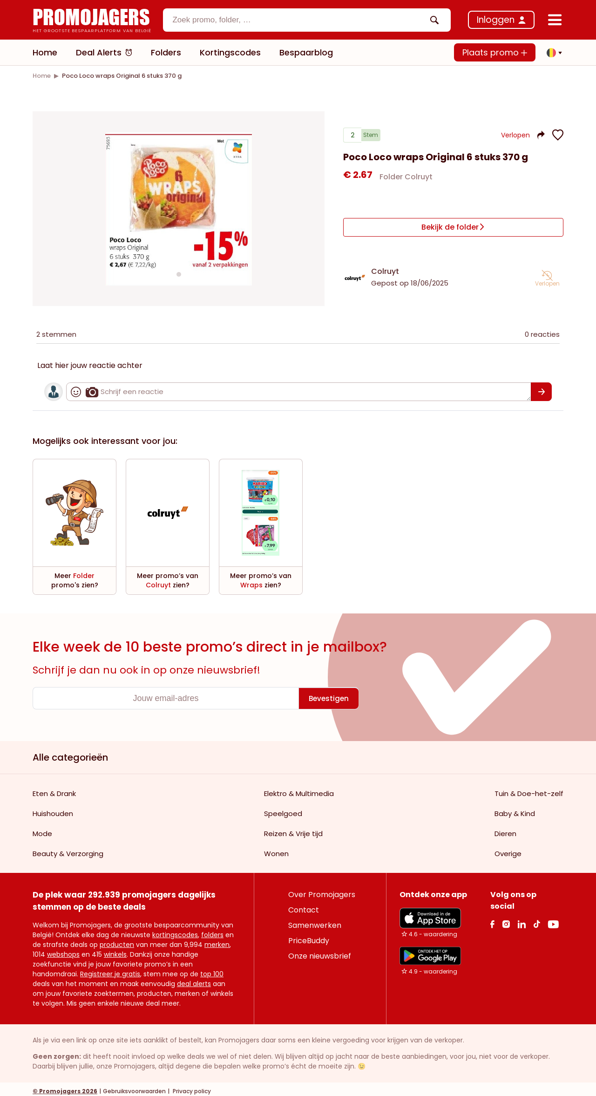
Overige (508, 849)
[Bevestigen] (541, 387)
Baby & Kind (514, 809)
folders (212, 930)
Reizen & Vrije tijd (293, 829)
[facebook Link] (492, 919)
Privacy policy (191, 1087)
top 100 (212, 969)
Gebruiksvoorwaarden (134, 1087)
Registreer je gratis (110, 969)
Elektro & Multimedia (299, 789)
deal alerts (194, 979)
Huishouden (53, 809)
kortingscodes (175, 930)
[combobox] (307, 20)
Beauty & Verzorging (68, 849)
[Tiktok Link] (536, 919)
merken (217, 940)
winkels (115, 950)
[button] (551, 53)
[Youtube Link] (553, 919)
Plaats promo (494, 52)
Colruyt (385, 267)
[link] (42, 76)
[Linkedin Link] (521, 919)
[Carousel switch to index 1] (178, 272)
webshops (63, 950)
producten (117, 940)
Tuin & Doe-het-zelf (528, 789)
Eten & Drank (54, 789)
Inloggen (496, 20)
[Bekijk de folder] (453, 227)
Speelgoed (283, 809)
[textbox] (299, 20)
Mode (42, 829)
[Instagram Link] (506, 919)
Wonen (276, 849)
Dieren (505, 829)
